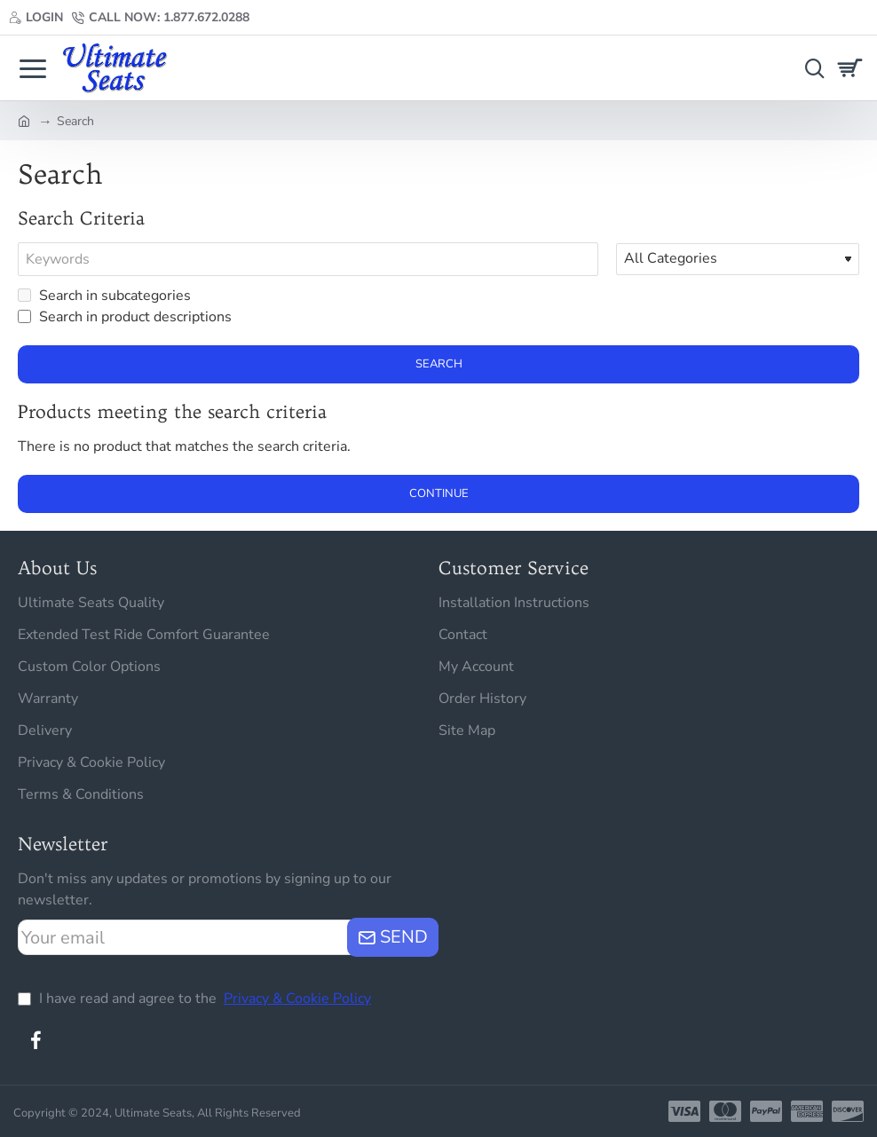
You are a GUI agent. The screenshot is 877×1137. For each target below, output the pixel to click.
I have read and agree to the (196, 998)
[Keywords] (308, 259)
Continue (439, 493)
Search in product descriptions (125, 317)
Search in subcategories (104, 295)
